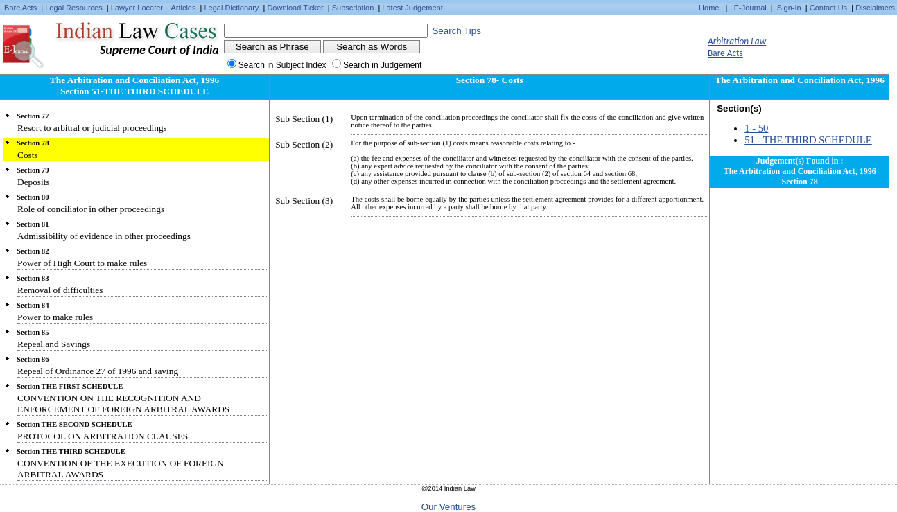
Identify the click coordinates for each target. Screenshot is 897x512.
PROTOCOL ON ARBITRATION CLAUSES (102, 436)
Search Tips (456, 31)
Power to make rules (55, 317)
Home (709, 7)
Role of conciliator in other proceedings (90, 209)
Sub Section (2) (304, 144)
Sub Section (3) (304, 200)
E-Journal (750, 7)
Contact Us (828, 7)
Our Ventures (448, 507)
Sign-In (789, 7)
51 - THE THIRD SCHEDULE (807, 139)
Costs (27, 155)
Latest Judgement (412, 7)
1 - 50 (756, 128)
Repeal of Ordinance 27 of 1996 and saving (97, 371)
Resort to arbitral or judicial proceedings (92, 128)
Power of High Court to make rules (82, 263)
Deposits (33, 182)
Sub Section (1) (304, 119)
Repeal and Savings (53, 344)
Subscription (353, 7)
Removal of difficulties (60, 290)
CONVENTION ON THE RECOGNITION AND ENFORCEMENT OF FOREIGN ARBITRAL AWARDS (123, 403)
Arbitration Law (737, 41)
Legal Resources (74, 7)
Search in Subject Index (282, 65)
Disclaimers (875, 7)
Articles (183, 7)
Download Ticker (295, 7)
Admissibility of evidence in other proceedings (104, 236)
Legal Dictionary (231, 7)
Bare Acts (20, 7)
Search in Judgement (382, 65)
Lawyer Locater (137, 7)
